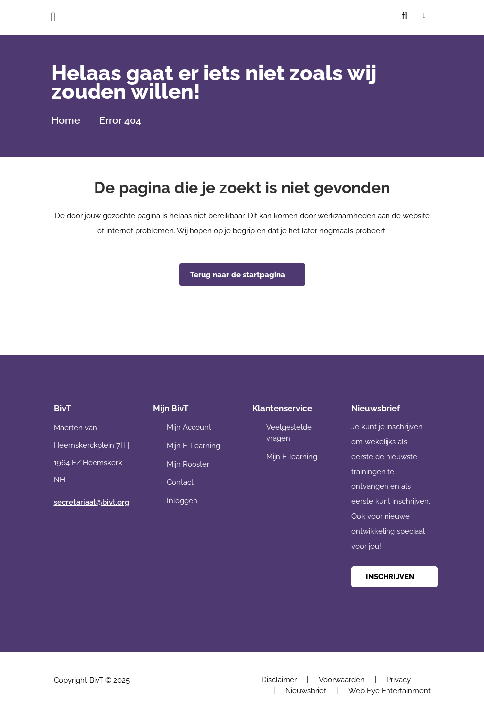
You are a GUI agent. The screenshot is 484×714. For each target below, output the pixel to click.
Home (65, 120)
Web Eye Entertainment (389, 690)
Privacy (399, 679)
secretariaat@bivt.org (91, 502)
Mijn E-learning (291, 456)
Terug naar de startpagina (237, 274)
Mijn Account (189, 427)
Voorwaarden (342, 679)
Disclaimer (279, 679)
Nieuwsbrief (305, 690)
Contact (180, 482)
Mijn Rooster (188, 464)
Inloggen (182, 500)
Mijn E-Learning (193, 445)
